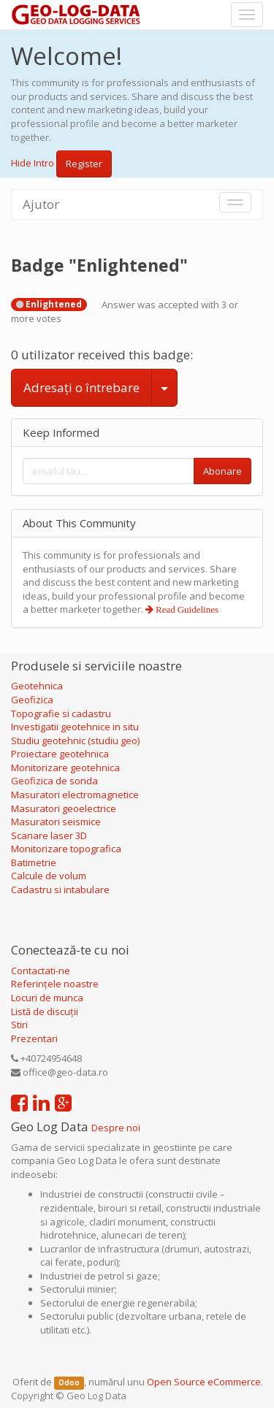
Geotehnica (37, 685)
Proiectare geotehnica (61, 753)
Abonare (222, 471)
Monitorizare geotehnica (66, 767)
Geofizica (32, 699)
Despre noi (115, 1127)
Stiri (19, 1024)
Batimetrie (33, 862)
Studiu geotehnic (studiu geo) (75, 740)
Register (84, 163)
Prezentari (34, 1038)
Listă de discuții (44, 1011)
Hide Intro (32, 162)
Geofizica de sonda (55, 780)
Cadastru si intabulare (60, 889)
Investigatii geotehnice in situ (75, 726)
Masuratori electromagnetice (75, 794)
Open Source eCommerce (204, 1381)
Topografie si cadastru (61, 713)
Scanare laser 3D (49, 835)
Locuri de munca (47, 997)
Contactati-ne (40, 970)
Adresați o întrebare (81, 387)
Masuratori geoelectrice (64, 808)
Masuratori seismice (56, 821)
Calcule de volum (48, 875)
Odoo (69, 1383)
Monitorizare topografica (66, 848)
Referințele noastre (55, 983)
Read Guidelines (185, 609)
